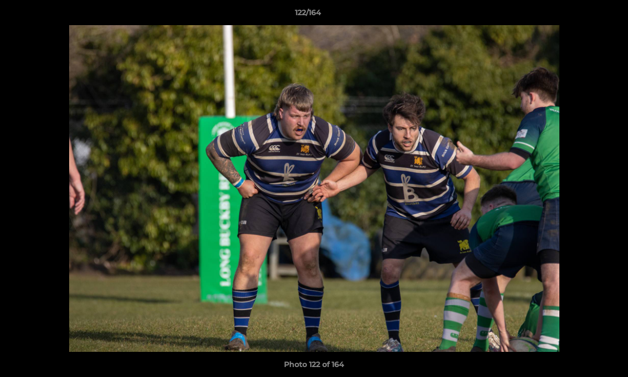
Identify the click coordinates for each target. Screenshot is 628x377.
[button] (584, 15)
